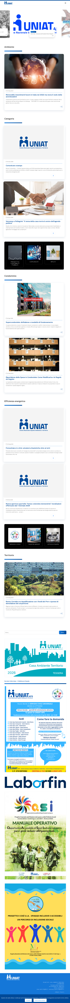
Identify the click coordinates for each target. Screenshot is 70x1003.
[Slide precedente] (4, 27)
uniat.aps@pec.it (44, 989)
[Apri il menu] (65, 3)
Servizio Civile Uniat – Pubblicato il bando (16, 681)
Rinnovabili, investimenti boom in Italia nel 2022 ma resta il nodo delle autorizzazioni (34, 96)
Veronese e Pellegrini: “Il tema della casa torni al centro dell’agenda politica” (33, 222)
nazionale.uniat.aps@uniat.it (56, 989)
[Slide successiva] (66, 27)
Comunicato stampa (14, 165)
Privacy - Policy (60, 992)
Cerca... (63, 632)
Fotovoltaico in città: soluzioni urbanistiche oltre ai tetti (28, 448)
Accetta (28, 1000)
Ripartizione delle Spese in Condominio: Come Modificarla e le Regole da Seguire (33, 378)
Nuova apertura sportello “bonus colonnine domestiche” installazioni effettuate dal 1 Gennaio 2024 (33, 505)
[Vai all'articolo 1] (52, 35)
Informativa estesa (40, 1000)
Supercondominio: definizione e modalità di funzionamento (29, 322)
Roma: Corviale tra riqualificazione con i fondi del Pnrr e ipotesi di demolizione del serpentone (32, 602)
